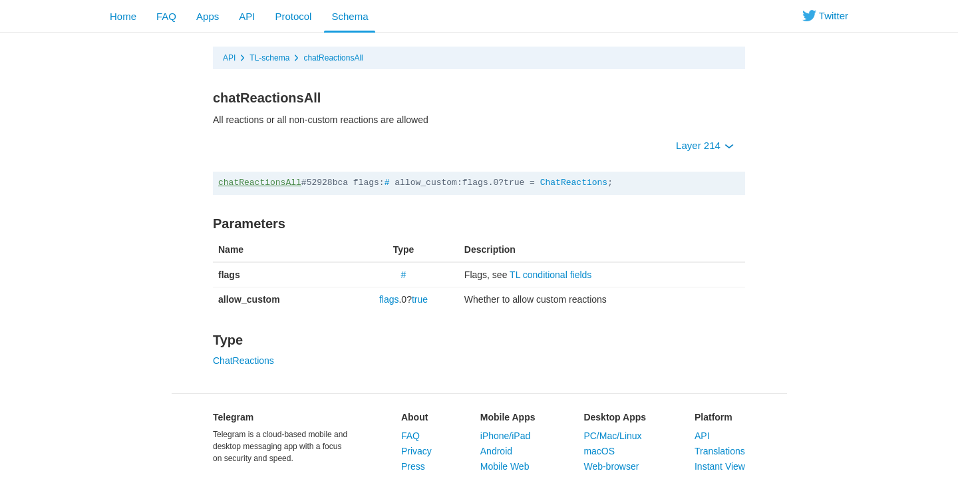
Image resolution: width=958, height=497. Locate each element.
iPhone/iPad (505, 435)
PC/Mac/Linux (612, 435)
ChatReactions (573, 183)
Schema (349, 16)
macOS (599, 451)
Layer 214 (705, 145)
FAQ (166, 16)
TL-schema (269, 58)
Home (123, 16)
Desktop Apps (614, 417)
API (247, 16)
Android (496, 451)
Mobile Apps (508, 417)
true (420, 299)
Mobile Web (505, 466)
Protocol (293, 16)
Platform (713, 417)
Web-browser (611, 466)
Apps (207, 16)
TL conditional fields (550, 274)
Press (413, 466)
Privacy (416, 451)
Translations (720, 451)
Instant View (720, 466)
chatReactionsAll (333, 58)
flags (389, 299)
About (414, 417)
